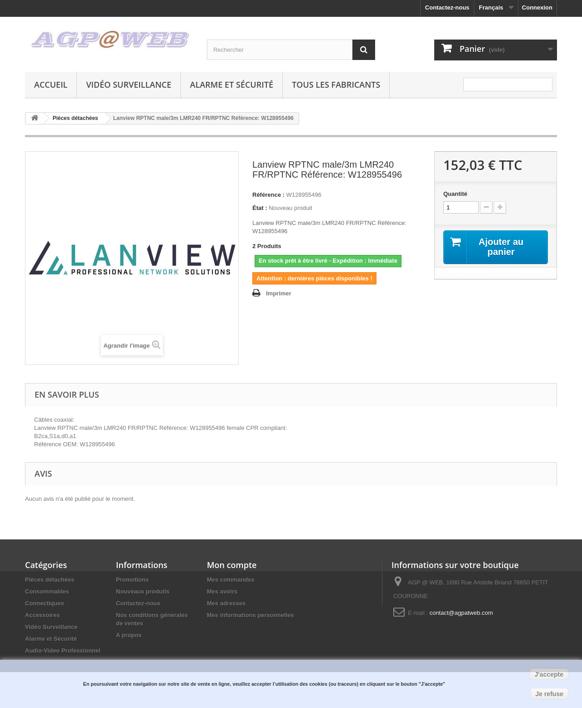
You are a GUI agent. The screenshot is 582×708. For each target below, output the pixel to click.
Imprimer (278, 293)
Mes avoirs (222, 591)
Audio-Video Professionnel (62, 650)
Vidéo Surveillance (128, 84)
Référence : (268, 194)
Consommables (47, 591)
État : (259, 207)
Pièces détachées (49, 579)
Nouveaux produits (143, 591)
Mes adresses (226, 603)
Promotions (132, 579)
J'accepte (549, 674)
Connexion (537, 7)
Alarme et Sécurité (231, 84)
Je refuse (549, 694)
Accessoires (42, 615)
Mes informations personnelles (250, 615)
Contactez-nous (447, 7)
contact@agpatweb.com (461, 612)
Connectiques (44, 603)
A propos (129, 635)
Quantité (455, 193)
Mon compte (231, 564)
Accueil (50, 84)
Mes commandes (231, 579)
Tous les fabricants (336, 84)
